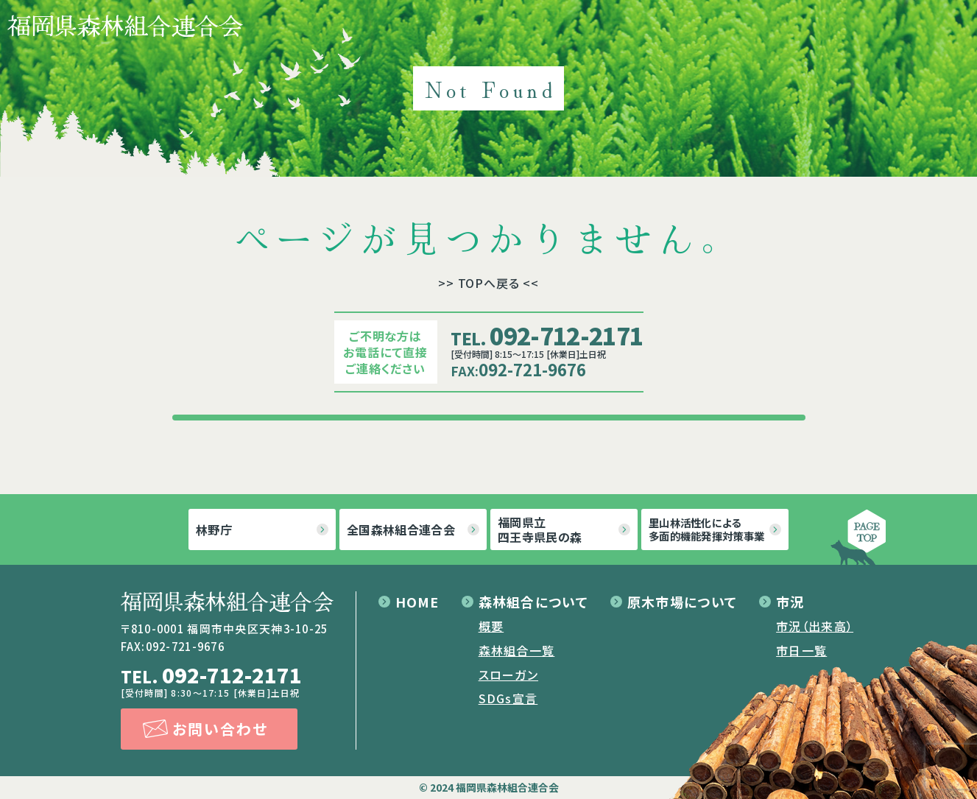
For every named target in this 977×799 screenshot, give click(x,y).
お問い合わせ (220, 728)
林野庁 (214, 529)
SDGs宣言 (508, 698)
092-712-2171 (547, 335)
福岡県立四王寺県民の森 (540, 529)
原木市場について (682, 601)
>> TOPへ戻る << (488, 283)
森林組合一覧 (517, 650)
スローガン (508, 674)
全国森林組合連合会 (401, 529)
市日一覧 (801, 650)
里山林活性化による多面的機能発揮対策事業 (706, 529)
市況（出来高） (814, 626)
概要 (491, 626)
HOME (417, 601)
